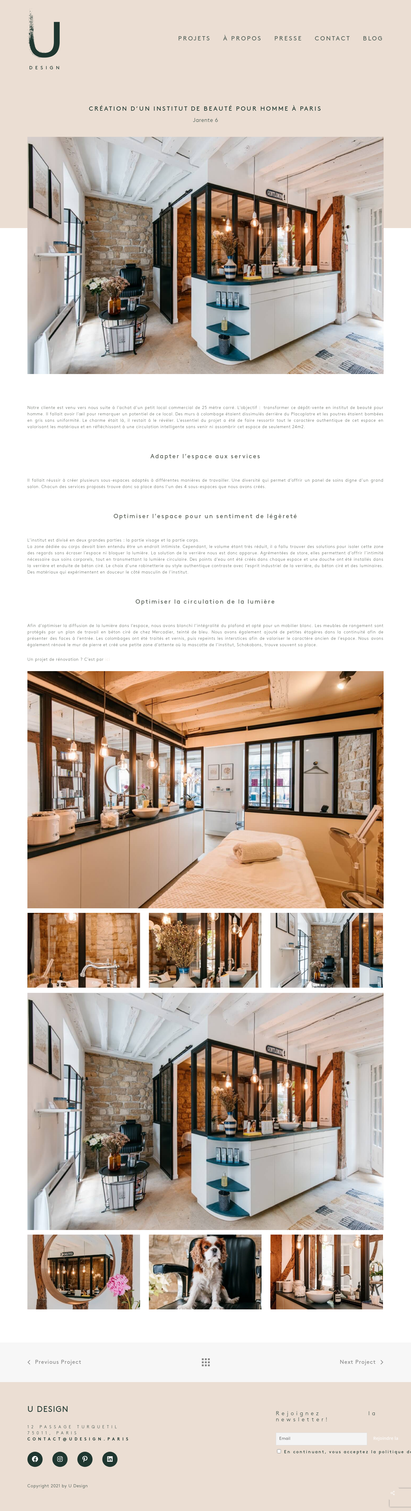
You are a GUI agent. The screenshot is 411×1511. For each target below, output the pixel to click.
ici (108, 660)
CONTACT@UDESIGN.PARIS (79, 1439)
